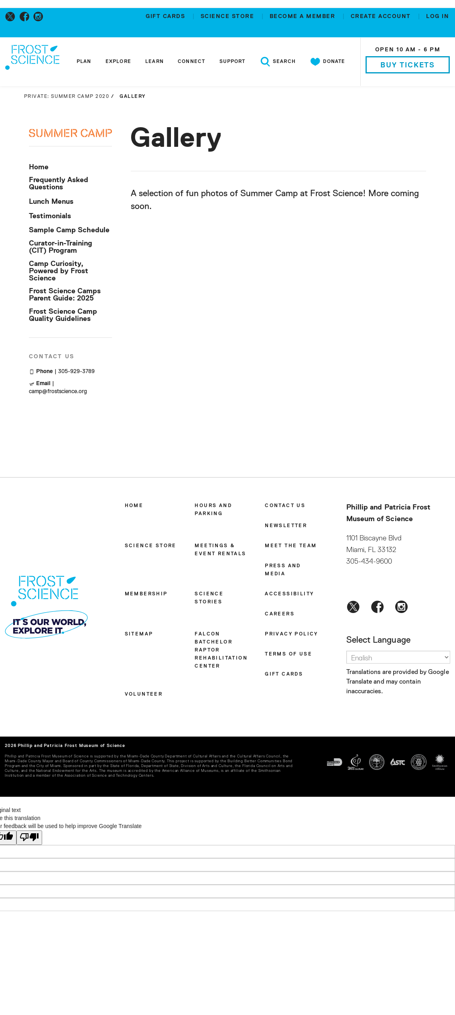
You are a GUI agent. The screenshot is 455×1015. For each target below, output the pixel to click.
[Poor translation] (29, 837)
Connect (191, 61)
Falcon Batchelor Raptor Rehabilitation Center (221, 650)
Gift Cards (166, 16)
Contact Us (285, 505)
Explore (118, 61)
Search (278, 61)
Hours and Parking (213, 509)
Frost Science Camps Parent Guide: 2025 (65, 295)
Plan (84, 61)
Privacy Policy (291, 634)
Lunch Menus (51, 201)
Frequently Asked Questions (58, 184)
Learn (154, 61)
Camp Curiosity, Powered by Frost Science (58, 271)
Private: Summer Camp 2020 (66, 96)
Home (39, 167)
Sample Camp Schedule (69, 230)
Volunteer (144, 694)
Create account (382, 16)
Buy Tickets (407, 65)
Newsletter (286, 526)
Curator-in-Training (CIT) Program (60, 247)
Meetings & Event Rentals (220, 550)
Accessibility (289, 594)
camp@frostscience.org (58, 391)
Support (232, 61)
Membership (146, 594)
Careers (280, 614)
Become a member (303, 16)
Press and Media (283, 570)
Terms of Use (288, 654)
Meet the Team (291, 546)
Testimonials (50, 216)
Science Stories (209, 598)
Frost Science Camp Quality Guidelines (63, 315)
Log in (437, 16)
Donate (327, 61)
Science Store (228, 16)
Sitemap (139, 634)
